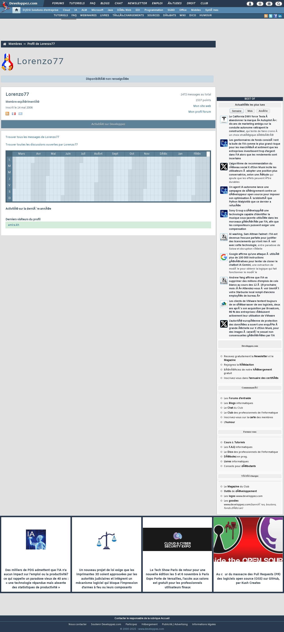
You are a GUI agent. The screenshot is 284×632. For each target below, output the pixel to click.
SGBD (171, 10)
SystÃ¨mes (211, 10)
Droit (191, 3)
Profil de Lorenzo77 (41, 44)
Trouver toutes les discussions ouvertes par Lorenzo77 (42, 145)
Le (228, 408)
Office (183, 10)
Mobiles (196, 10)
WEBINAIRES (88, 15)
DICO (192, 15)
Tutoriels (77, 3)
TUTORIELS (61, 15)
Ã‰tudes (174, 3)
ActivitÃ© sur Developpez (108, 124)
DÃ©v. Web (124, 10)
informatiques (236, 461)
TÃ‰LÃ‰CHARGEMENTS (128, 15)
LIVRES (104, 15)
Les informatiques (238, 403)
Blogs (105, 3)
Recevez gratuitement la (246, 356)
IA (75, 10)
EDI (138, 10)
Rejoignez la (239, 364)
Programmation (153, 10)
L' (229, 422)
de (240, 491)
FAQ (92, 3)
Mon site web (202, 106)
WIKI (182, 15)
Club (204, 3)
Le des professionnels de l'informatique (251, 412)
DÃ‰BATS (169, 15)
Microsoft (97, 10)
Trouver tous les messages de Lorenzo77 (32, 137)
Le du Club (236, 486)
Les (237, 398)
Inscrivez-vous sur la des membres (248, 417)
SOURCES (153, 15)
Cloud (66, 10)
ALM (84, 10)
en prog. (235, 456)
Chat (118, 3)
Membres (15, 44)
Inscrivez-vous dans (251, 378)
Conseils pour (240, 466)
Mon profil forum (199, 112)
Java (110, 10)
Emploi (157, 3)
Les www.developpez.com (243, 496)
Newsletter (137, 3)
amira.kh (13, 225)
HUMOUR (205, 15)
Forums (58, 3)
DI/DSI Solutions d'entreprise (40, 10)
